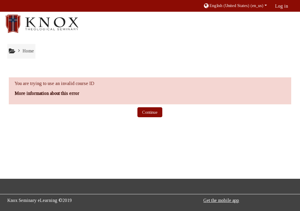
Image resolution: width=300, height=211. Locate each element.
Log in (281, 6)
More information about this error (47, 93)
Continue (150, 112)
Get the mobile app (221, 200)
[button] (235, 5)
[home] (42, 23)
